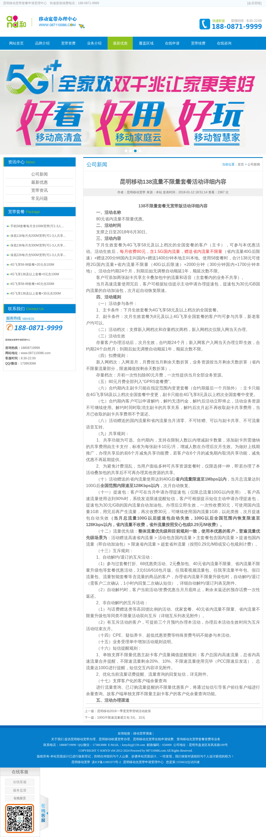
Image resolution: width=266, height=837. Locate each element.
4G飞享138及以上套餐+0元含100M (34, 274)
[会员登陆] (254, 3)
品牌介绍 (42, 43)
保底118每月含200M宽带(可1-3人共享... (38, 236)
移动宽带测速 (142, 733)
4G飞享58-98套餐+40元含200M (32, 284)
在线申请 (172, 43)
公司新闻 (39, 174)
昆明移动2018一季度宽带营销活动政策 (124, 711)
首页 (241, 164)
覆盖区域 (146, 43)
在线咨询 (224, 43)
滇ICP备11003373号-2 (106, 762)
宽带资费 (68, 43)
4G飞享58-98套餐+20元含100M (32, 264)
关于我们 (57, 739)
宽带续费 (198, 43)
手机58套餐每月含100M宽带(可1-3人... (37, 226)
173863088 (28, 363)
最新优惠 (120, 43)
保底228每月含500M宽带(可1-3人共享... (38, 255)
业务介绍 (94, 43)
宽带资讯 (39, 190)
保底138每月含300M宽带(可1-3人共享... (38, 245)
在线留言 (20, 798)
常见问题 (39, 198)
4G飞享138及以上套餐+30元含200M (35, 293)
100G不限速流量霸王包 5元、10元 (121, 717)
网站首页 (16, 43)
